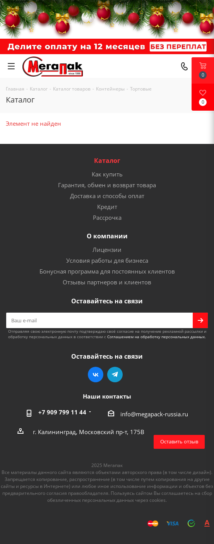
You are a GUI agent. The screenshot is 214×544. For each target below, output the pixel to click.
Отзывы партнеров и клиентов (107, 282)
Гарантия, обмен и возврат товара (107, 185)
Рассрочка (107, 217)
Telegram (115, 374)
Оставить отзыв (179, 441)
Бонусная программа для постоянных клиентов (107, 271)
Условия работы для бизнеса (107, 260)
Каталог (107, 160)
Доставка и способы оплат (107, 196)
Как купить (107, 174)
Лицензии (107, 249)
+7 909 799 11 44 (62, 412)
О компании (107, 236)
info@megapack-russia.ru (154, 414)
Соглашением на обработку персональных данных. (156, 336)
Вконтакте (95, 374)
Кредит (107, 206)
